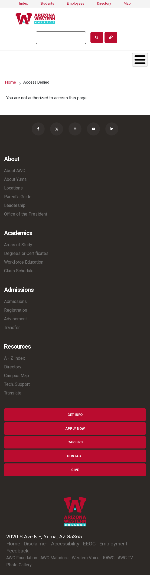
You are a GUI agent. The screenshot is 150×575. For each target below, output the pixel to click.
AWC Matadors (54, 557)
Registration (15, 310)
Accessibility (65, 544)
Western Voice (86, 557)
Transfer (12, 327)
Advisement (15, 318)
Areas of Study (18, 244)
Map (127, 3)
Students (47, 3)
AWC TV (125, 557)
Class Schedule (19, 270)
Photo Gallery (19, 564)
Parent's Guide (17, 196)
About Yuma (15, 179)
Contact (75, 456)
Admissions (15, 301)
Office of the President (25, 214)
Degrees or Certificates (26, 253)
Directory (104, 3)
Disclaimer (35, 544)
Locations (13, 188)
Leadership (14, 205)
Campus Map (16, 375)
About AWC (14, 170)
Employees (75, 3)
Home (10, 82)
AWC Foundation (21, 557)
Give (75, 470)
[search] (60, 38)
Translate (12, 393)
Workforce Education (23, 262)
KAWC (109, 557)
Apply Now (75, 428)
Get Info (75, 415)
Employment (113, 544)
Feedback (17, 551)
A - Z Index (14, 358)
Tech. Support (17, 384)
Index (23, 3)
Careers (75, 442)
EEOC (89, 544)
